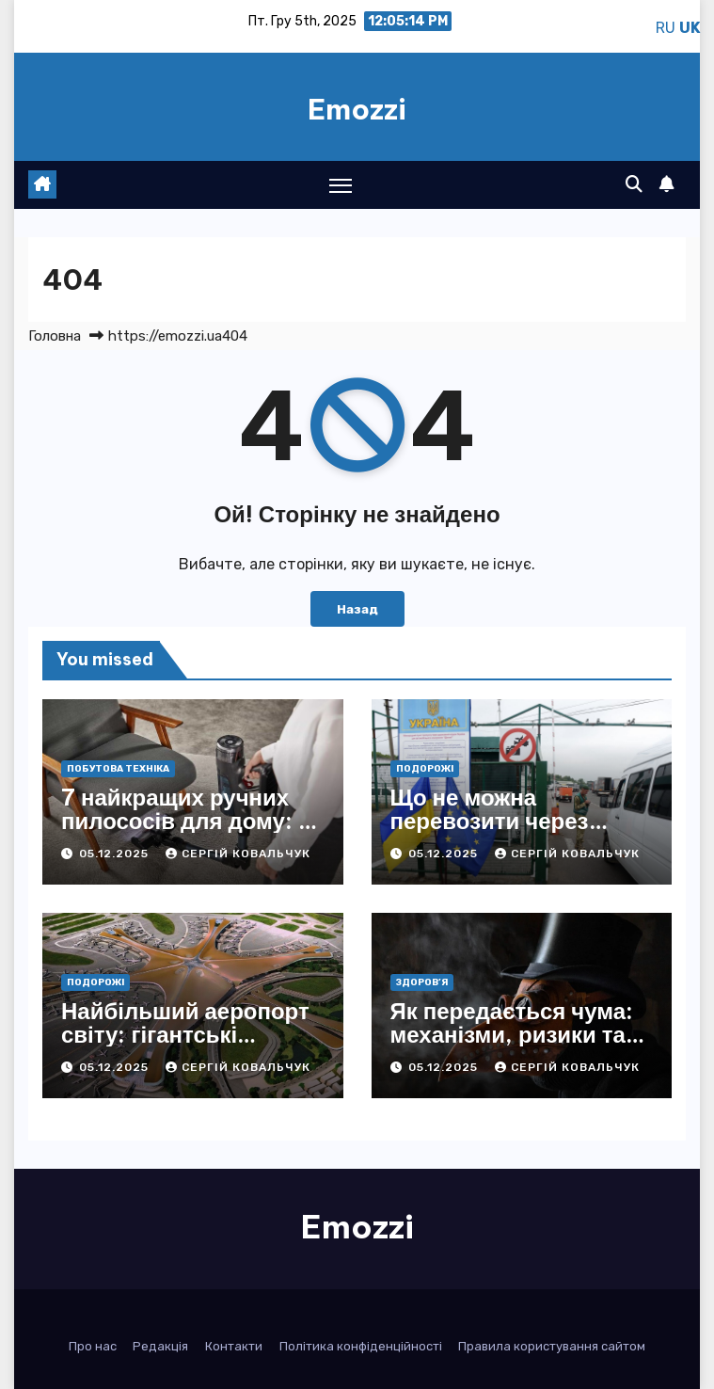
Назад (357, 608)
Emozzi (357, 109)
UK (689, 28)
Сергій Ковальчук (238, 853)
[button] (634, 184)
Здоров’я (422, 982)
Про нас (93, 1346)
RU (665, 28)
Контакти (233, 1346)
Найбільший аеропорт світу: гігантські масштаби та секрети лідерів (185, 1046)
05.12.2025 (115, 853)
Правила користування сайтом (551, 1346)
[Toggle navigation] (340, 185)
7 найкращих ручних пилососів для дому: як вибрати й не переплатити (192, 832)
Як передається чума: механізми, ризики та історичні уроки (512, 1034)
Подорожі (424, 768)
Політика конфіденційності (360, 1346)
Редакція (160, 1346)
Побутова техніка (118, 768)
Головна (54, 335)
